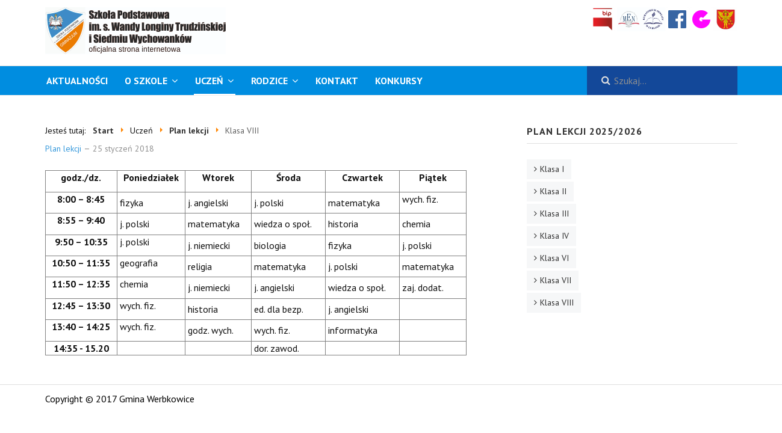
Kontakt (336, 81)
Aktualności (77, 81)
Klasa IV (554, 235)
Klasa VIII (557, 302)
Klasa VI (554, 258)
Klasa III (554, 213)
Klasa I (552, 169)
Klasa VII (555, 280)
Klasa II (553, 191)
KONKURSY (399, 81)
